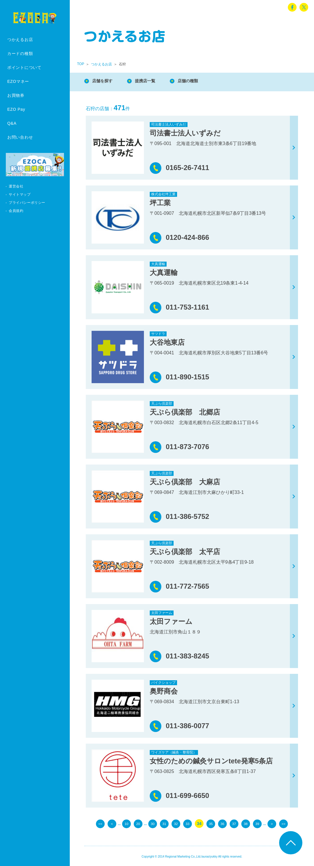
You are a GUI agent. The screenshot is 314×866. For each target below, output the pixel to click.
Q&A (12, 123)
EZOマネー (18, 81)
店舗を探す (104, 81)
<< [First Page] (100, 823)
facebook (292, 7)
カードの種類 (20, 53)
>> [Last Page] (283, 823)
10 (126, 823)
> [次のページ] (272, 823)
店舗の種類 (197, 81)
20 (138, 823)
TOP (80, 64)
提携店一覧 (151, 81)
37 (234, 823)
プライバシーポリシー (27, 203)
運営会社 (16, 186)
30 (152, 823)
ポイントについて (24, 67)
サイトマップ (20, 194)
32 (176, 823)
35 (210, 823)
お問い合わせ (20, 137)
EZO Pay (16, 109)
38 (245, 823)
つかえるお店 (20, 39)
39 (257, 823)
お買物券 (15, 95)
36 (222, 823)
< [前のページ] (112, 823)
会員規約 (16, 211)
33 (187, 823)
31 (164, 823)
